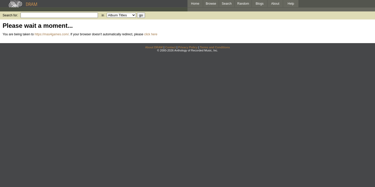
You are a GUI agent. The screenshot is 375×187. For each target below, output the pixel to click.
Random (243, 3)
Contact (170, 47)
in (103, 15)
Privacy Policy (188, 47)
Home (195, 3)
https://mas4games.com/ (52, 34)
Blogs (260, 3)
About (275, 3)
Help (291, 3)
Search (227, 3)
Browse (211, 3)
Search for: (10, 15)
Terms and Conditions (215, 47)
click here (150, 34)
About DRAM (154, 47)
